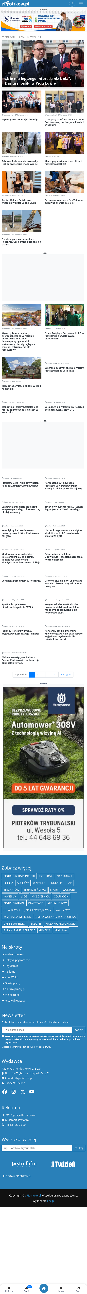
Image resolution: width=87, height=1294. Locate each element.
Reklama (10, 971)
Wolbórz (69, 890)
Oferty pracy (12, 983)
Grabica (44, 930)
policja (8, 883)
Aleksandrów (57, 903)
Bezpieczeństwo (34, 890)
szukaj (79, 1148)
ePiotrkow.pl (8, 37)
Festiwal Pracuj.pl (15, 1000)
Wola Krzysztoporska (61, 923)
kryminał (60, 930)
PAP (69, 883)
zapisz (79, 1030)
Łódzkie (36, 923)
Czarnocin (61, 896)
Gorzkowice (11, 910)
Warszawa (63, 910)
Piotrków (45, 876)
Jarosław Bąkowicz (38, 910)
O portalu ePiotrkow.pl (17, 1176)
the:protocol (12, 995)
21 (55, 674)
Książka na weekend (17, 917)
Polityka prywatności (17, 960)
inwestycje (35, 903)
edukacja (56, 883)
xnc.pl (50, 1201)
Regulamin (11, 966)
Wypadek (39, 883)
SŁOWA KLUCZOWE (27, 37)
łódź (24, 896)
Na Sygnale (64, 876)
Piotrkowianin (13, 903)
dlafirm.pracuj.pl (15, 989)
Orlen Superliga (14, 923)
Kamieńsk (9, 896)
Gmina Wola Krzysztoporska (55, 917)
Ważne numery (14, 954)
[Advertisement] (43, 277)
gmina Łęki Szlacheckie (19, 930)
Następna (66, 674)
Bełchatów (11, 890)
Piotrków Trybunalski (19, 876)
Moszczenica (41, 896)
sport (54, 890)
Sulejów (23, 883)
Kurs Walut (11, 977)
